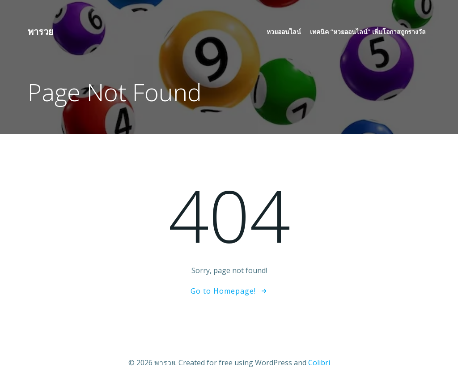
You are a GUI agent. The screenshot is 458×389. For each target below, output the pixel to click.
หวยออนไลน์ (284, 31)
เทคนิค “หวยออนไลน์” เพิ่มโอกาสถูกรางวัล (368, 31)
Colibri (319, 363)
